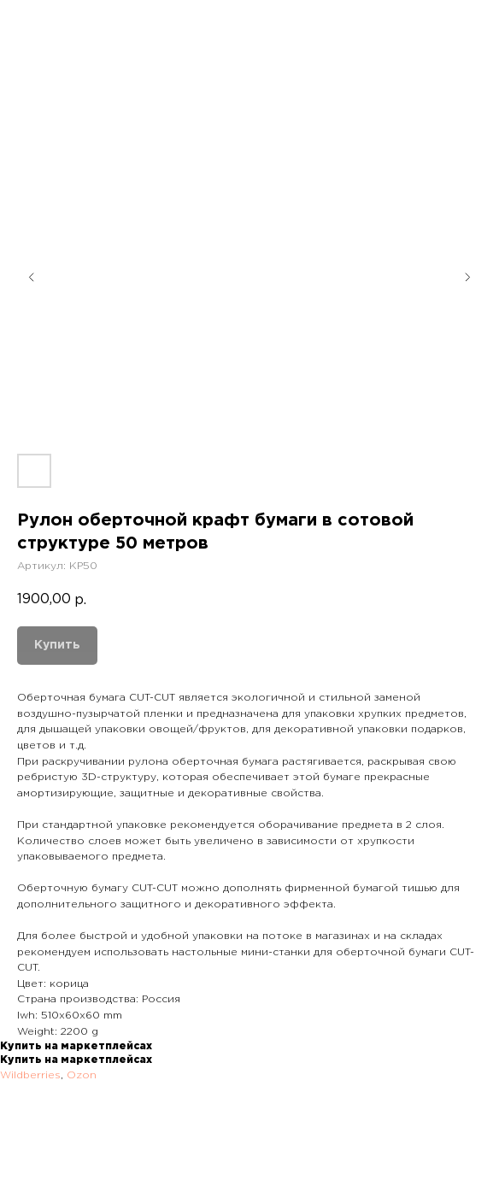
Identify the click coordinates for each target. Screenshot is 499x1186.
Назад (46, 24)
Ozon (82, 1075)
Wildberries (30, 1075)
